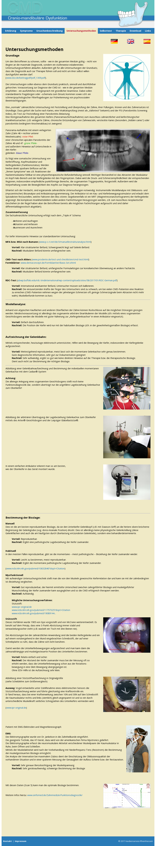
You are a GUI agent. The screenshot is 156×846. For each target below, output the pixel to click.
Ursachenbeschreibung (49, 30)
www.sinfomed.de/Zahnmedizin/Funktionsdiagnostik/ (54, 795)
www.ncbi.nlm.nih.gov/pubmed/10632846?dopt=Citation (35, 568)
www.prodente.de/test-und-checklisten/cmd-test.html (60, 259)
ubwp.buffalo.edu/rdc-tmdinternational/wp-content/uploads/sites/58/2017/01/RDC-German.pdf (67, 280)
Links (148, 30)
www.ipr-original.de (22, 606)
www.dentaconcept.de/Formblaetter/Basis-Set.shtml (48, 262)
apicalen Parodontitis (35, 139)
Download (135, 30)
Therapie (121, 30)
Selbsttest (106, 30)
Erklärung (10, 30)
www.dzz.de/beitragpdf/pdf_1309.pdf (25, 77)
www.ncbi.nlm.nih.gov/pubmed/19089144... (34, 613)
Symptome (26, 30)
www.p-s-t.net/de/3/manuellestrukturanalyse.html (65, 241)
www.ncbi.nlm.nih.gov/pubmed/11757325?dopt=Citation (41, 610)
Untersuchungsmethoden (81, 30)
